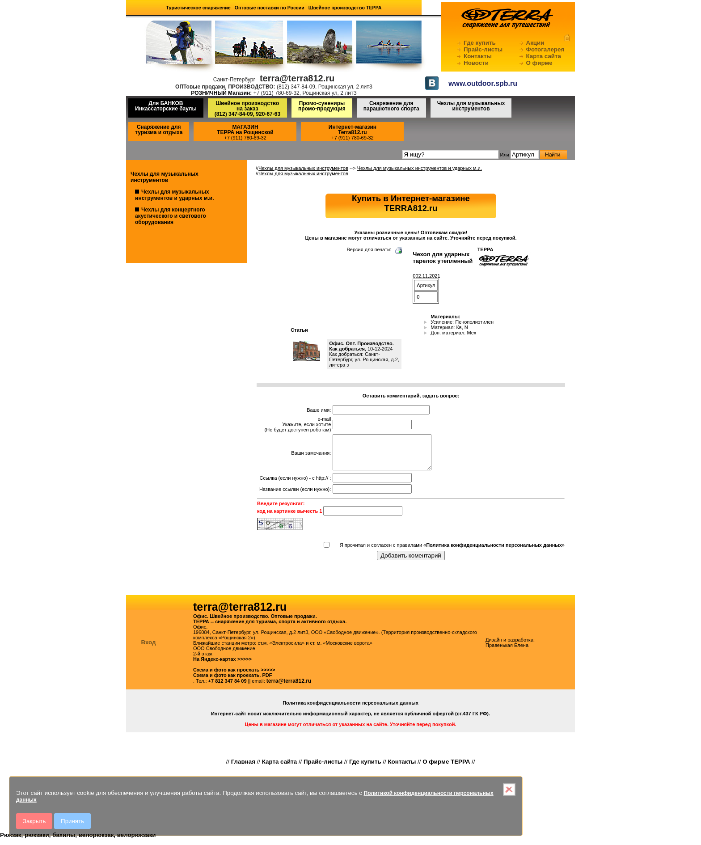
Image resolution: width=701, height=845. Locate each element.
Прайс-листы (483, 49)
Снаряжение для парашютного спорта (391, 106)
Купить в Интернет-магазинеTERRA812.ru (411, 203)
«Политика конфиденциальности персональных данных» (494, 551)
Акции (535, 42)
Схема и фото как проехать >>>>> (234, 676)
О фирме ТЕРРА (446, 768)
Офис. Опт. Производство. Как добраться (361, 346)
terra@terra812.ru (288, 687)
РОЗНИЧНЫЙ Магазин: (221, 93)
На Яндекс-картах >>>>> (222, 665)
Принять (72, 821)
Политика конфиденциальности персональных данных (350, 709)
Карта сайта (543, 56)
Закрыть (34, 821)
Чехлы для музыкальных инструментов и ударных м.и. (174, 195)
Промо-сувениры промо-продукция (322, 106)
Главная (243, 768)
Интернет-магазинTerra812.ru (352, 129)
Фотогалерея (545, 49)
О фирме (539, 62)
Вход (148, 649)
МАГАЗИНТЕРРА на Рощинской (245, 129)
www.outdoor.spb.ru (482, 83)
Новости (476, 62)
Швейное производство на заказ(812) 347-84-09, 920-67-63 (247, 108)
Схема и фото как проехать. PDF (232, 681)
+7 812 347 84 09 (227, 687)
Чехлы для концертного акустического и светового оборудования (170, 216)
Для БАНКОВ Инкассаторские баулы (166, 106)
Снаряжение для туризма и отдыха (158, 129)
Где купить (480, 42)
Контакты (478, 56)
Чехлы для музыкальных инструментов (471, 106)
